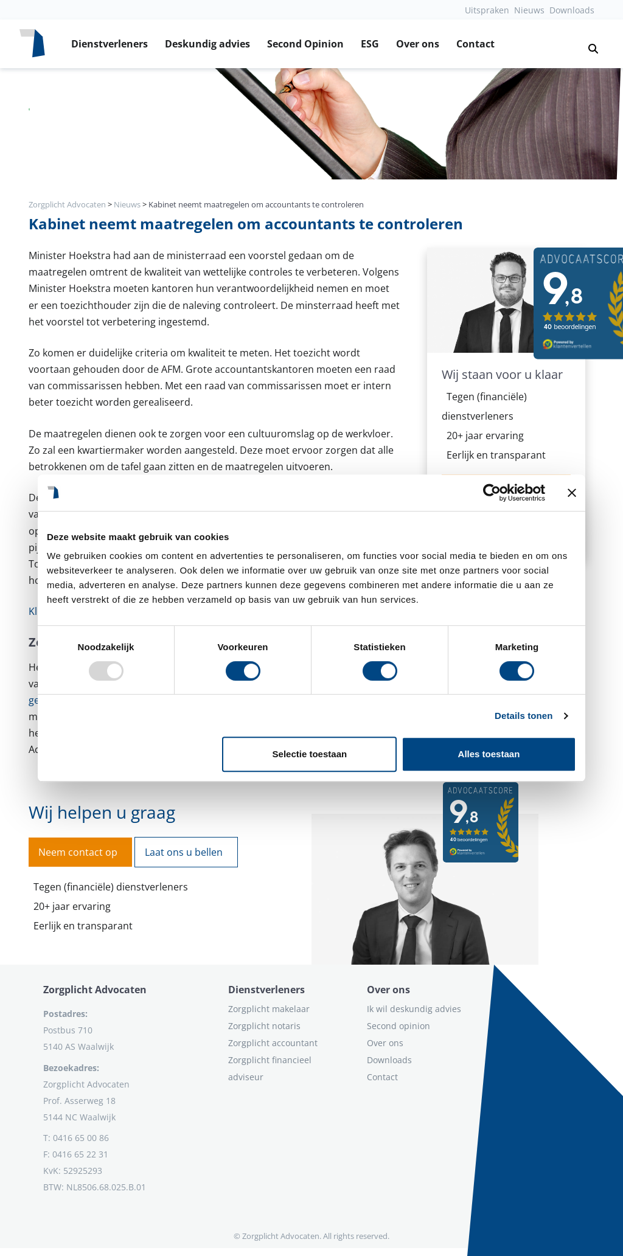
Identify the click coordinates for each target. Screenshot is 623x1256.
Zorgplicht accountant (273, 1043)
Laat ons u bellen (184, 852)
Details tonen (523, 715)
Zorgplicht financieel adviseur (270, 1068)
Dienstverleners (109, 43)
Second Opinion (305, 43)
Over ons (417, 43)
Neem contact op (77, 852)
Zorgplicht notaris (264, 1026)
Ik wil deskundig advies (414, 1009)
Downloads (571, 10)
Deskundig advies (207, 43)
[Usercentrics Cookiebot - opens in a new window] (492, 493)
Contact (475, 43)
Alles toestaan (489, 754)
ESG (370, 43)
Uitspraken (487, 10)
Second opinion (398, 1026)
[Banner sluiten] (572, 492)
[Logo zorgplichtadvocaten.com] (32, 43)
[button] (588, 44)
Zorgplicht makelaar (269, 1009)
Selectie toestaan (310, 754)
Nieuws (529, 10)
